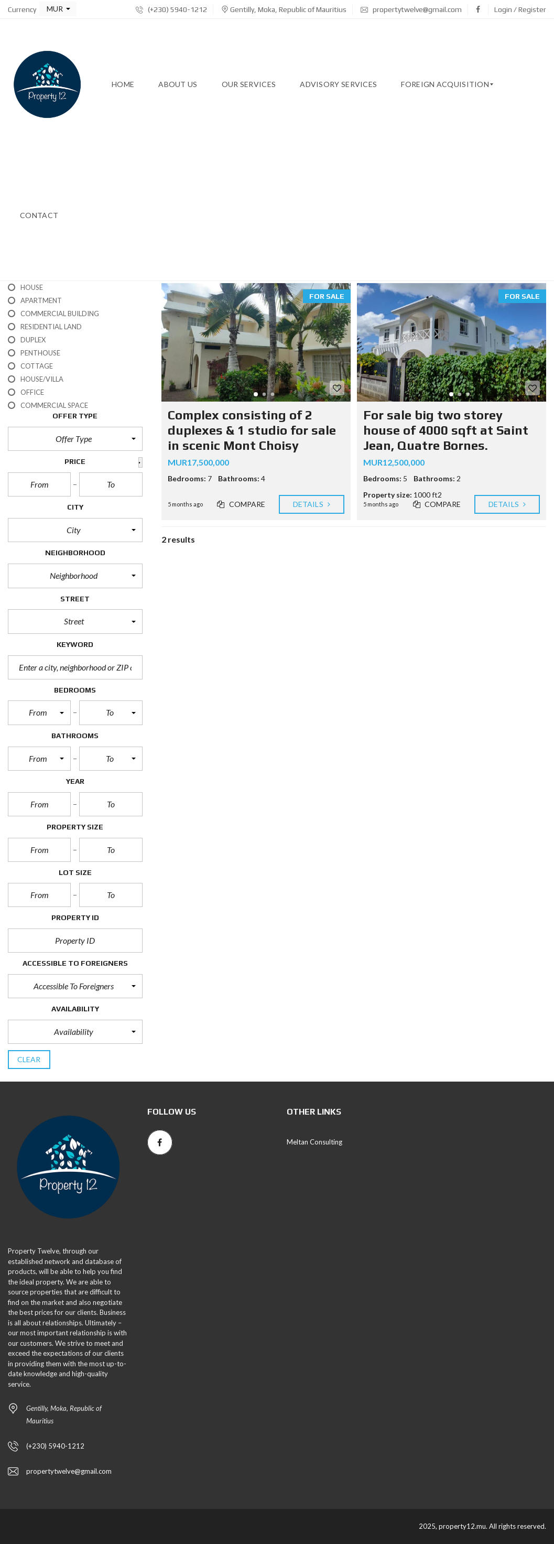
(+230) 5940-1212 (171, 9)
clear (29, 1059)
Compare (241, 504)
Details (311, 504)
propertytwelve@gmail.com (411, 9)
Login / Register (520, 9)
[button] (58, 9)
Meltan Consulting (314, 1142)
